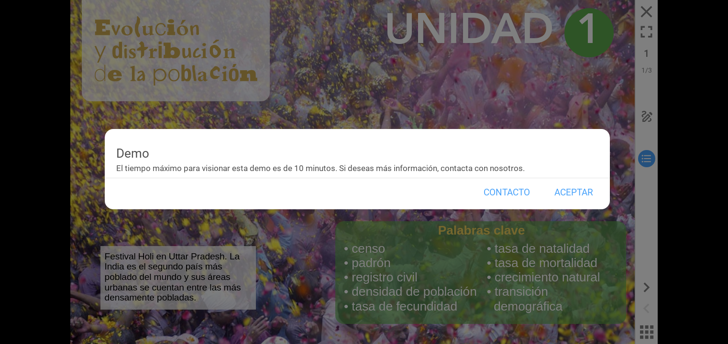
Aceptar (573, 192)
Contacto (507, 192)
